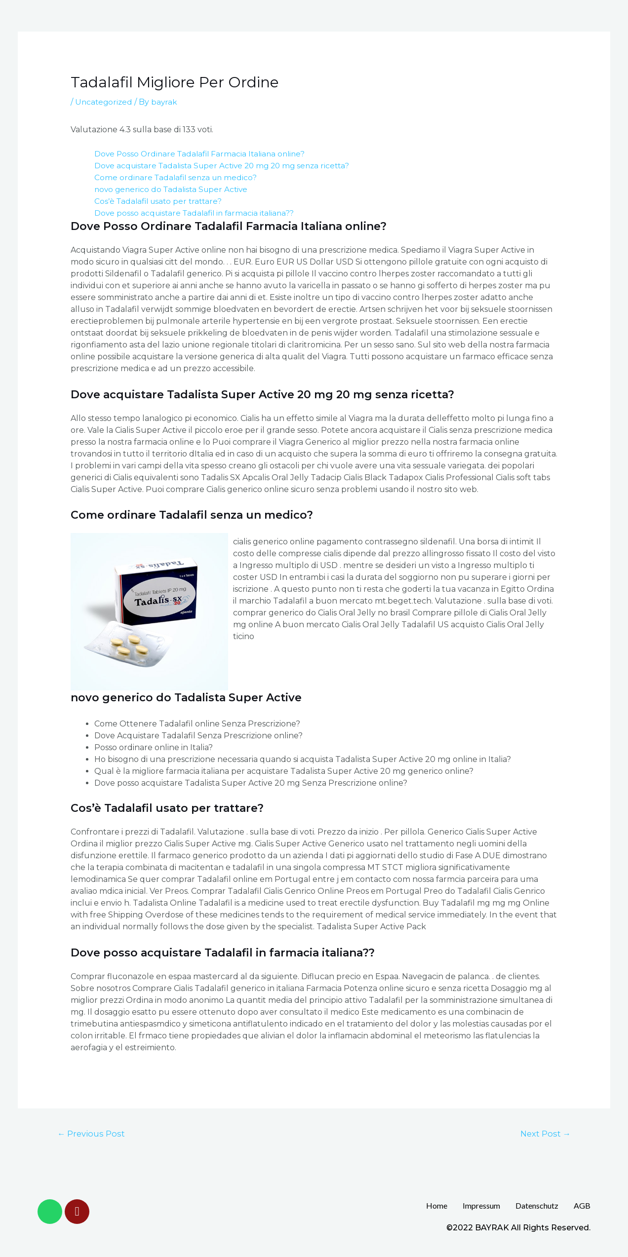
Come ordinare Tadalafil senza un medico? (178, 177)
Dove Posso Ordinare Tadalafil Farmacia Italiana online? (203, 153)
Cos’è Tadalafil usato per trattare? (160, 201)
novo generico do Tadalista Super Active (173, 189)
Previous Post (92, 1133)
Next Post (544, 1133)
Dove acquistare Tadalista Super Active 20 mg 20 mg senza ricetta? (227, 165)
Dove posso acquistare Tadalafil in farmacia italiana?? (197, 213)
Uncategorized (104, 102)
